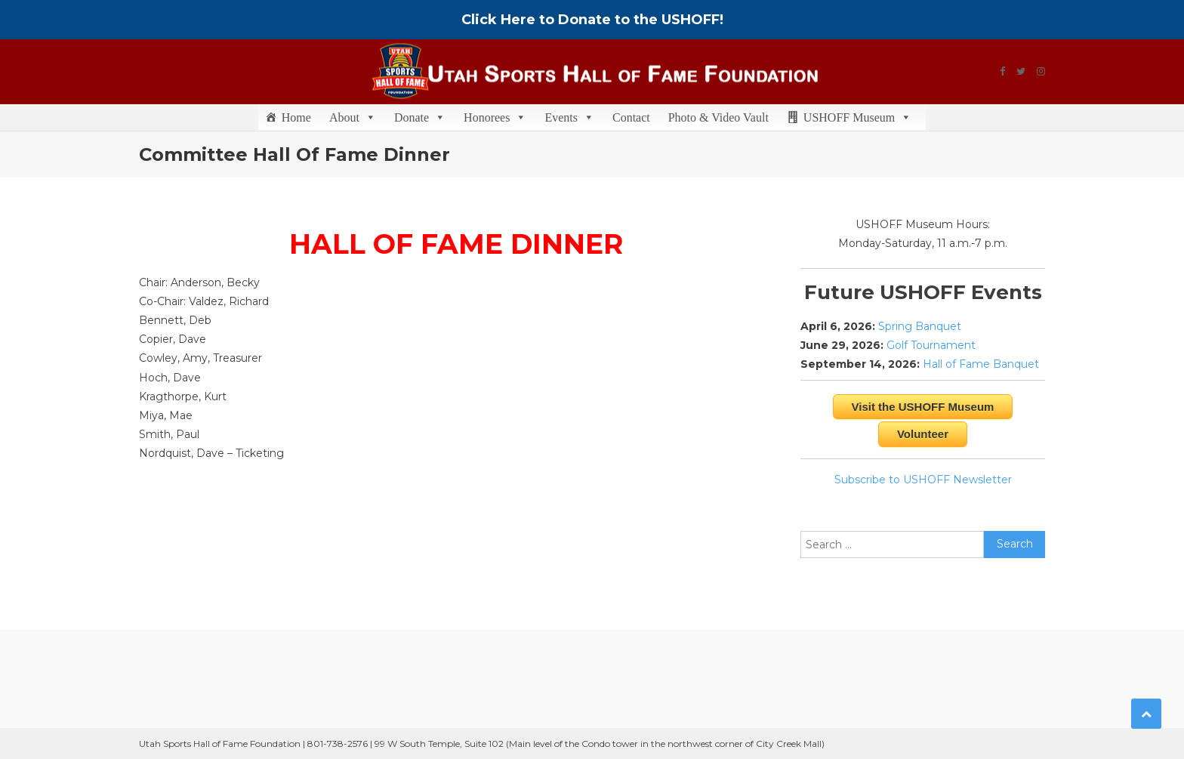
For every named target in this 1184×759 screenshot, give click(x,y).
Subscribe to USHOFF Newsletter (923, 479)
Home (296, 117)
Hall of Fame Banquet (981, 364)
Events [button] (569, 117)
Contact (631, 117)
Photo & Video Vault (718, 117)
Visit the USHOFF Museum (923, 406)
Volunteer (922, 433)
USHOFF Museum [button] (857, 117)
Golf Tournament (931, 345)
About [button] (352, 117)
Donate (420, 117)
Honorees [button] (495, 117)
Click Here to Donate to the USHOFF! (592, 19)
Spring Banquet (919, 326)
